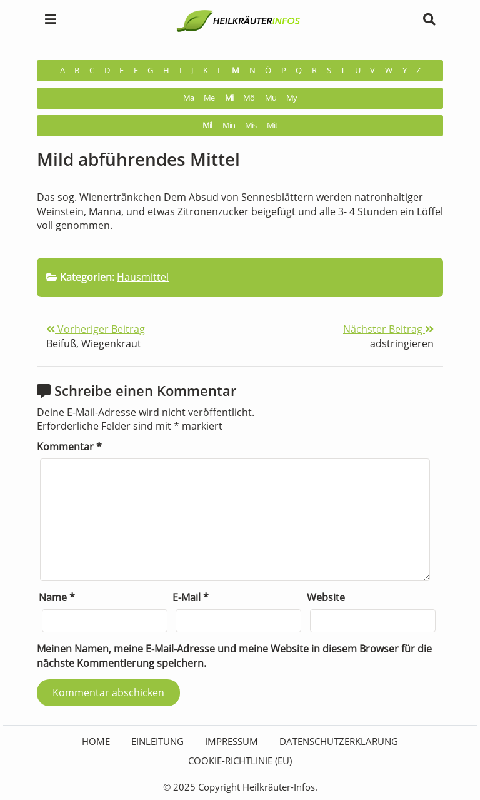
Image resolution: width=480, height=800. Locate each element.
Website (326, 597)
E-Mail (190, 597)
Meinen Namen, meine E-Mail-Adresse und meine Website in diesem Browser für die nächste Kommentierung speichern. (234, 656)
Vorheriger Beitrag (95, 329)
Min (228, 125)
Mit (272, 125)
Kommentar (69, 446)
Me (209, 98)
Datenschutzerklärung (338, 741)
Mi (229, 98)
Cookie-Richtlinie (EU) (240, 760)
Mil (207, 125)
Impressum (231, 741)
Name (57, 597)
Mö (248, 98)
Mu (270, 98)
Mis (250, 125)
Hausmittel (143, 277)
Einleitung (157, 741)
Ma (188, 98)
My (291, 98)
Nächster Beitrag (388, 329)
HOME (96, 741)
